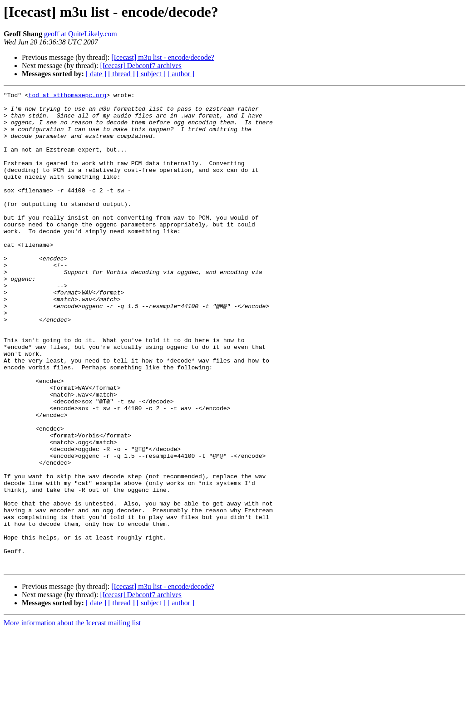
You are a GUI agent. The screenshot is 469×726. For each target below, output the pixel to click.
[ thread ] (121, 74)
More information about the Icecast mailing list (72, 718)
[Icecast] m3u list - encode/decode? (162, 57)
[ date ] (96, 74)
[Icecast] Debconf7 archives (140, 65)
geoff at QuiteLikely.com (80, 34)
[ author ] (181, 74)
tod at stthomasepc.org (68, 96)
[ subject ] (151, 74)
